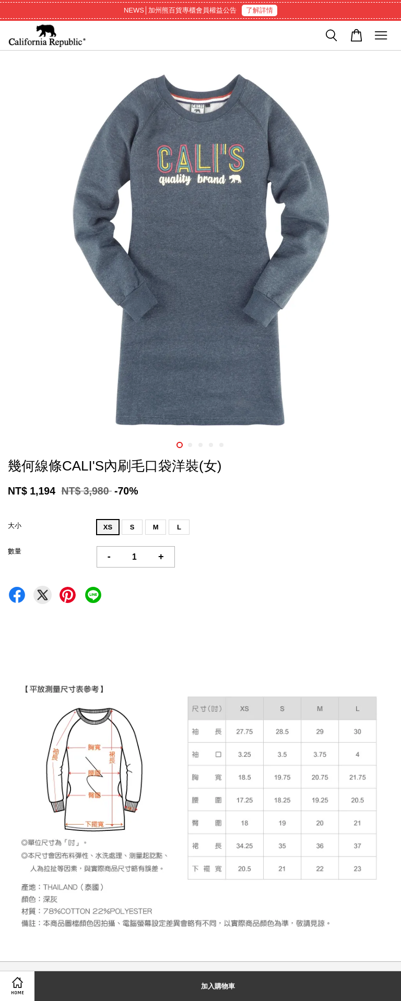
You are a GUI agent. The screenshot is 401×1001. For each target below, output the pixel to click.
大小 (14, 525)
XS (107, 527)
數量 (14, 551)
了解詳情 (259, 10)
